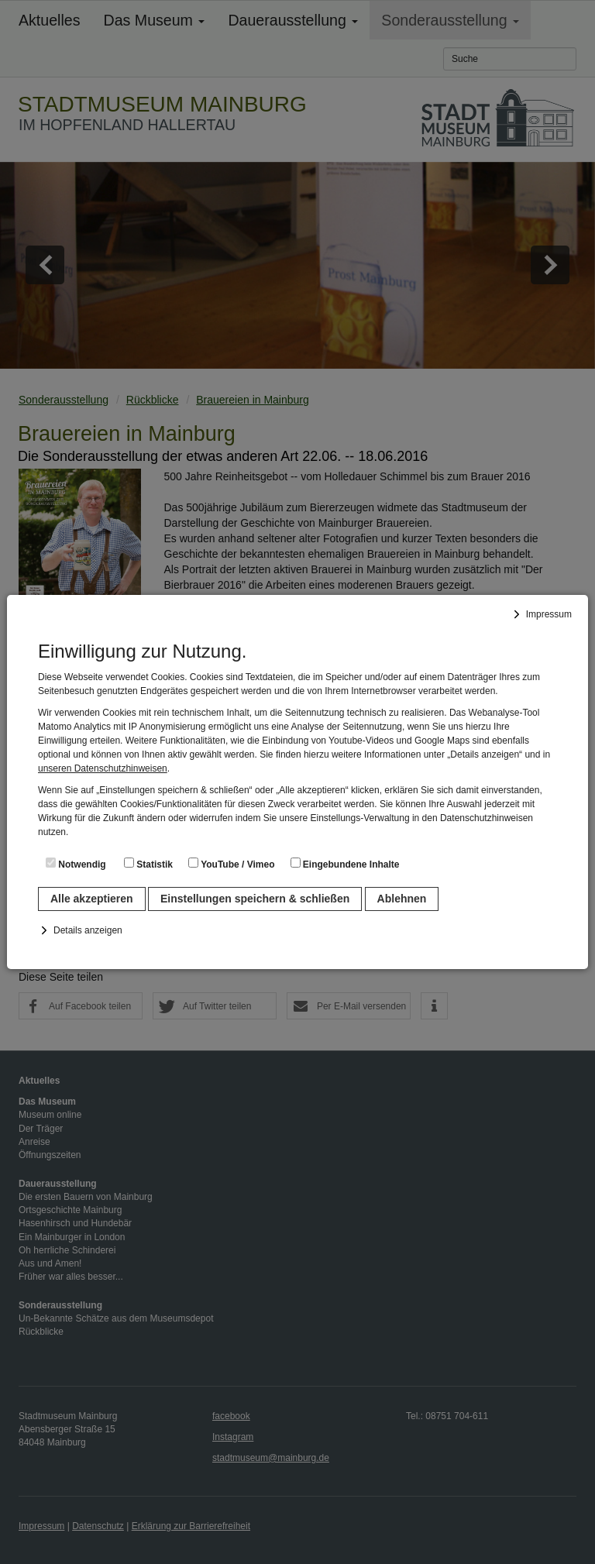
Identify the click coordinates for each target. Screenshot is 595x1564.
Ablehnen (402, 898)
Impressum (549, 614)
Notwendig (76, 864)
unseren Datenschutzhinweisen (102, 768)
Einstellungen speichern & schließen (254, 898)
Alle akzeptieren (91, 898)
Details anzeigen (87, 930)
